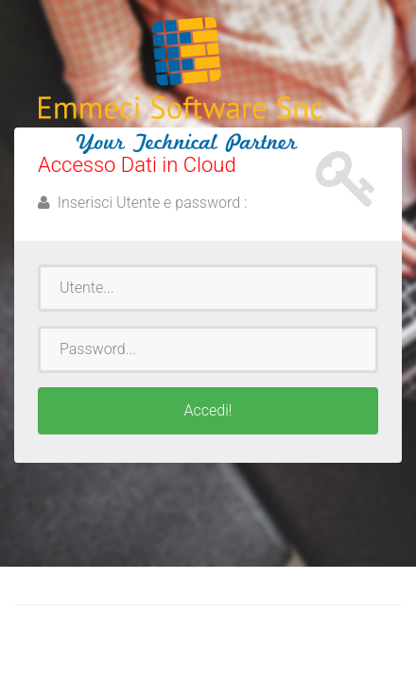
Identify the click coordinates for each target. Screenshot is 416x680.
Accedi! (208, 410)
